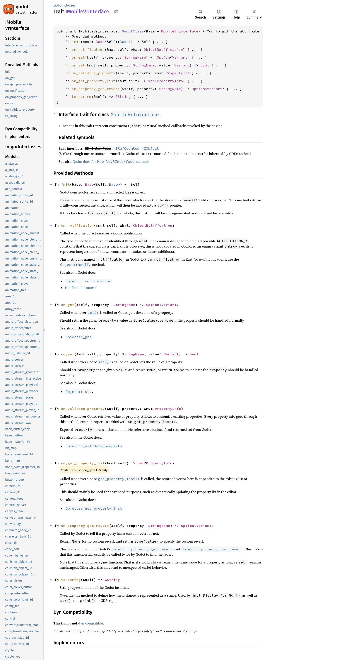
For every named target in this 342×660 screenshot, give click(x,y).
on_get (78, 57)
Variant (179, 57)
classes (70, 5)
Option (163, 57)
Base (100, 41)
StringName (135, 57)
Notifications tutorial (81, 287)
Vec (151, 81)
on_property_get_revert (96, 89)
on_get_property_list (93, 81)
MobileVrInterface (179, 31)
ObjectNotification (163, 49)
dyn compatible (90, 623)
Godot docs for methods (110, 161)
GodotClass (133, 31)
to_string (81, 96)
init (76, 41)
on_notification (88, 49)
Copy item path (116, 11)
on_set (78, 65)
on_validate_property (93, 73)
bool (204, 65)
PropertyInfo (179, 73)
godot (22, 7)
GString (123, 96)
